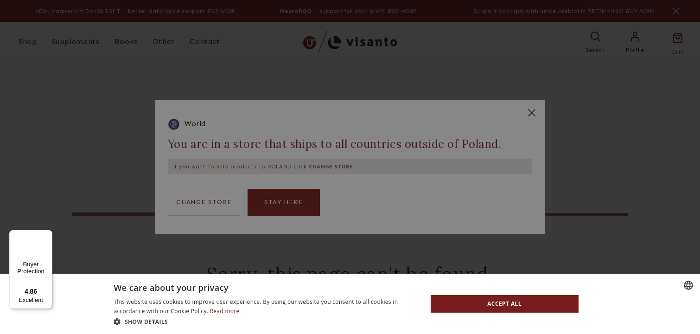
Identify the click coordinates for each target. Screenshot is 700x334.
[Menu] (46, 235)
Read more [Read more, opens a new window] (225, 311)
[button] (266, 321)
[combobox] (688, 285)
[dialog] (350, 304)
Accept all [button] (504, 304)
